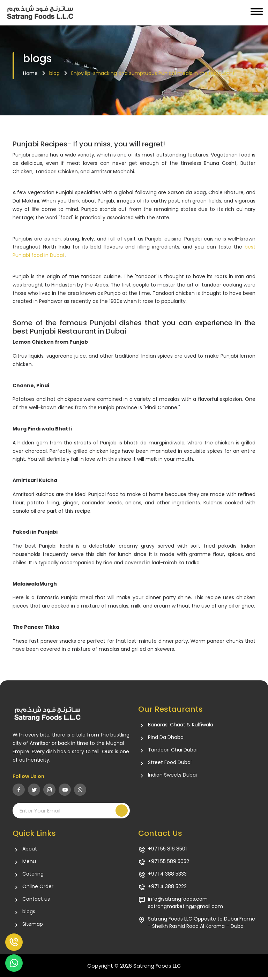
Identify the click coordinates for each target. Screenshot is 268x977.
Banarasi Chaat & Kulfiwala (180, 724)
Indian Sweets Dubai (172, 775)
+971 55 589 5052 (168, 861)
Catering (33, 874)
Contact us (36, 899)
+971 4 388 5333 (167, 874)
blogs (28, 911)
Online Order (37, 886)
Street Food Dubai (170, 762)
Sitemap (32, 924)
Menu (29, 861)
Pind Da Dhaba (166, 737)
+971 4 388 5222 (167, 886)
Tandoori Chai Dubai (173, 750)
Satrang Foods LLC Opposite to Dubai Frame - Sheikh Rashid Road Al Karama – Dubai (201, 922)
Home (30, 73)
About (29, 849)
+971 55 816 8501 (167, 849)
